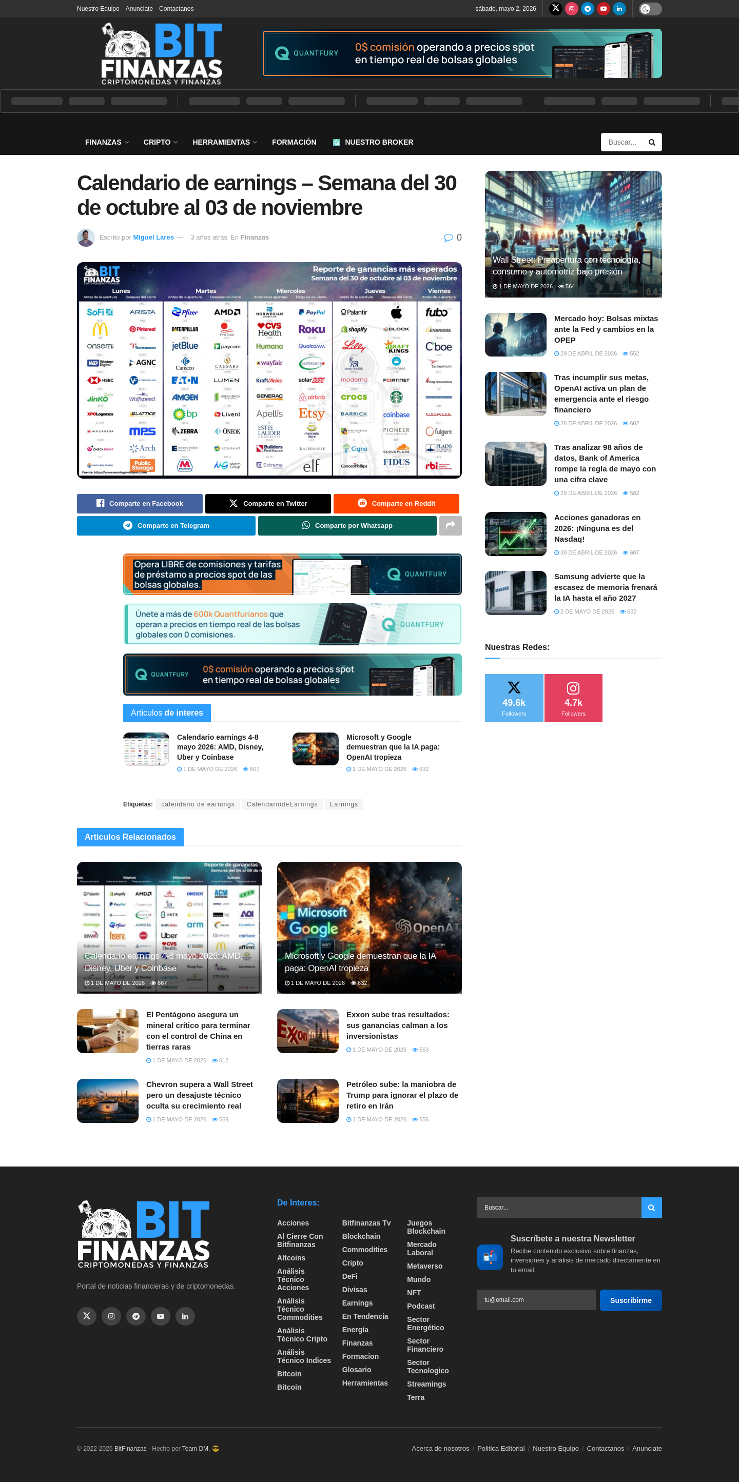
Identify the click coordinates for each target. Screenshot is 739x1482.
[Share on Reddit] (396, 503)
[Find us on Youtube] (603, 8)
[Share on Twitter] (268, 503)
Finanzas (103, 142)
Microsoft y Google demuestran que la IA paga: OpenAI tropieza (393, 747)
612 (220, 1061)
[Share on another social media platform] (450, 526)
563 (420, 1050)
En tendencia (365, 1317)
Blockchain (361, 1237)
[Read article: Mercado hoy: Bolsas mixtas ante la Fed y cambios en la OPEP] (516, 335)
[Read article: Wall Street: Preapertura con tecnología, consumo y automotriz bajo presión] (573, 234)
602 (631, 423)
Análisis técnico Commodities (300, 1309)
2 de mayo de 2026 (584, 611)
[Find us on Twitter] (555, 8)
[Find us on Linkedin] (185, 1316)
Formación (294, 142)
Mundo (419, 1280)
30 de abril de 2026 (585, 552)
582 (631, 493)
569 (220, 1120)
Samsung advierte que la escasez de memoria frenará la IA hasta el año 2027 (605, 587)
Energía (355, 1330)
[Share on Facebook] (140, 503)
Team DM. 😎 (201, 1449)
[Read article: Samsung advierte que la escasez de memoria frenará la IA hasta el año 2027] (516, 593)
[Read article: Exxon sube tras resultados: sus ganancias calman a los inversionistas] (308, 1032)
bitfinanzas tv (366, 1223)
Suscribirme (631, 1300)
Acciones (293, 1223)
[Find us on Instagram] (571, 8)
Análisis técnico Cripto (302, 1335)
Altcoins (291, 1258)
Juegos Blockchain (426, 1227)
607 (631, 552)
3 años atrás (208, 237)
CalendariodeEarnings (282, 804)
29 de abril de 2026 (585, 353)
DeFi (350, 1277)
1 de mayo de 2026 (207, 769)
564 (566, 286)
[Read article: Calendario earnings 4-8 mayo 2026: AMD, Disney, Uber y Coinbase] (146, 749)
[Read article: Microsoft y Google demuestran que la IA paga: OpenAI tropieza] (316, 749)
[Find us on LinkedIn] (619, 8)
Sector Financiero (425, 1345)
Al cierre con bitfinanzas (300, 1241)
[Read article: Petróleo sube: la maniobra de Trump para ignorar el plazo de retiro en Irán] (308, 1101)
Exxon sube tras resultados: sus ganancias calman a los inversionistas (398, 1026)
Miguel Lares (153, 237)
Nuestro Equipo (98, 8)
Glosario (357, 1370)
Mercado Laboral (422, 1249)
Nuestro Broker (373, 142)
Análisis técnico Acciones (293, 1280)
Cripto (157, 142)
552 (631, 353)
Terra (415, 1398)
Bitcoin (289, 1374)
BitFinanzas (130, 1449)
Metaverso (424, 1266)
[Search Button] (653, 142)
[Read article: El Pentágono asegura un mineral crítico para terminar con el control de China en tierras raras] (108, 1032)
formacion (360, 1357)
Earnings (344, 804)
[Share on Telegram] (166, 526)
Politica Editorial (501, 1449)
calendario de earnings (198, 804)
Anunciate (139, 8)
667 (251, 769)
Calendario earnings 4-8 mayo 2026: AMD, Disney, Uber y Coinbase (220, 747)
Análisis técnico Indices (304, 1357)
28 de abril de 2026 (585, 423)
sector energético (425, 1324)
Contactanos (176, 8)
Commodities (365, 1250)
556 (420, 1120)
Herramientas (221, 142)
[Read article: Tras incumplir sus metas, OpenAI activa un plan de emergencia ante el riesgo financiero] (516, 394)
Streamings (426, 1384)
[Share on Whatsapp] (347, 526)
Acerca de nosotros (441, 1449)
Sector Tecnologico (428, 1367)
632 (420, 769)
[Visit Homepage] (161, 53)
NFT (414, 1293)
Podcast (421, 1306)
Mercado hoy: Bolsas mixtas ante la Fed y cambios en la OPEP (606, 329)
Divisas (354, 1290)
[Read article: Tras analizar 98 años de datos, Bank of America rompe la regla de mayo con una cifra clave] (516, 464)
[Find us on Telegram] (587, 8)
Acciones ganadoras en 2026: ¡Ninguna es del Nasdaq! (597, 528)
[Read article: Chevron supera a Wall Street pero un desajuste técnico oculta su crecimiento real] (108, 1101)
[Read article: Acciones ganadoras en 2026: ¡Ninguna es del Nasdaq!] (516, 534)
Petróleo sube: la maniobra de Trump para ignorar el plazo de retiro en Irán (402, 1095)
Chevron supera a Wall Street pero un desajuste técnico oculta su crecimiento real (199, 1095)
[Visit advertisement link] (461, 53)
